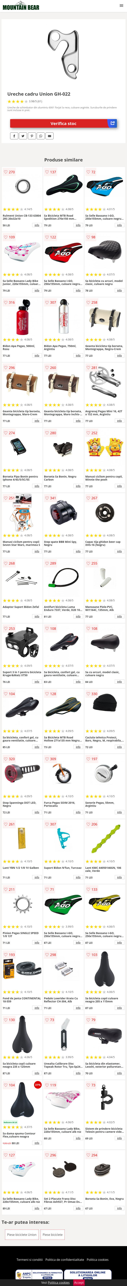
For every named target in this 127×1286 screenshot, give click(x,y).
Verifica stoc (84, 123)
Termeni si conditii (30, 1260)
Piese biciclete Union (21, 1235)
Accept (79, 1282)
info (37, 225)
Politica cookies (98, 1260)
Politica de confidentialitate (65, 1260)
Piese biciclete (53, 1235)
